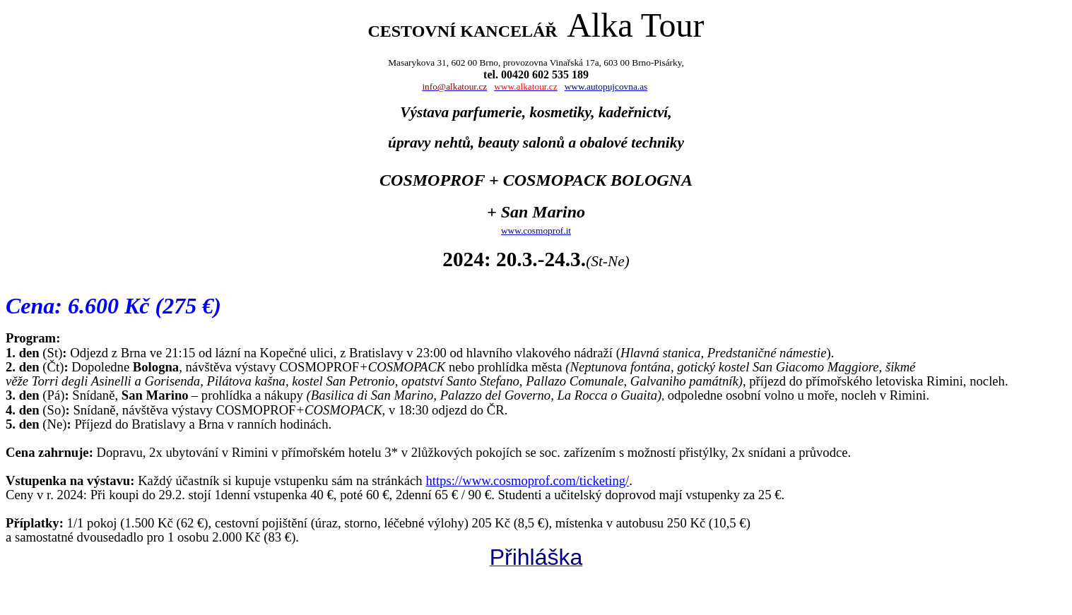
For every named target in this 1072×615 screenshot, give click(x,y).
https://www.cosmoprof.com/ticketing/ (527, 480)
